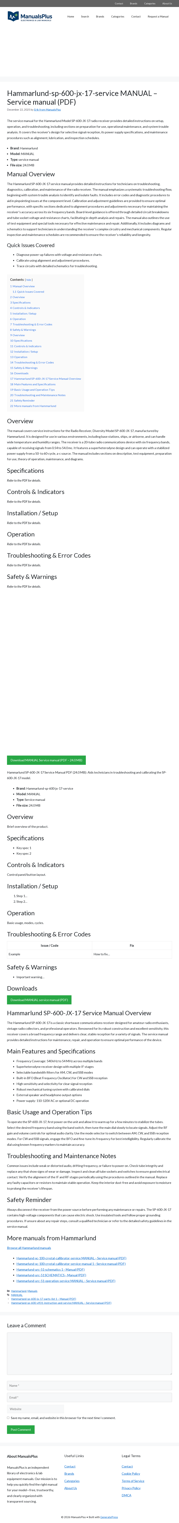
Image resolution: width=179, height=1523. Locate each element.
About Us (167, 3)
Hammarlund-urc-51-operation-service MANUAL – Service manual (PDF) (65, 1281)
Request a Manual (158, 16)
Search (85, 16)
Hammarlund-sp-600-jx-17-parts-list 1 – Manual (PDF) (43, 1298)
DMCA (126, 1495)
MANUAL (17, 1295)
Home (70, 16)
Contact (119, 3)
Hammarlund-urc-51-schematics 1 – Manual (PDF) (50, 1269)
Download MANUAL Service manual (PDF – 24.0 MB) (46, 760)
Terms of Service (133, 1481)
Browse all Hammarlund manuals (29, 1248)
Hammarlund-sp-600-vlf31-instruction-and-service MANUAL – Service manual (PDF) (61, 1302)
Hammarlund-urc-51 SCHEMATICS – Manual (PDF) (51, 1275)
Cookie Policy (131, 1473)
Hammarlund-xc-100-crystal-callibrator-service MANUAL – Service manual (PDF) (71, 1258)
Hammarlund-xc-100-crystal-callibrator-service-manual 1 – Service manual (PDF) (71, 1264)
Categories (149, 3)
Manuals (32, 1291)
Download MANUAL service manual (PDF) (39, 1000)
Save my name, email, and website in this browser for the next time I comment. (63, 1418)
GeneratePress (109, 1517)
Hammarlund (18, 1291)
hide (28, 279)
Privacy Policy (131, 1488)
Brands (133, 3)
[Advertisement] (89, 52)
